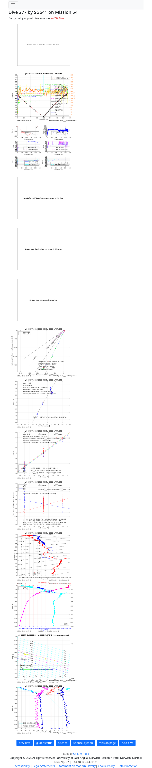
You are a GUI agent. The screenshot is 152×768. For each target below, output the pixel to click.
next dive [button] (127, 743)
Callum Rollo (81, 754)
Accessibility (22, 766)
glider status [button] (44, 743)
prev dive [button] (24, 743)
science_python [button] (83, 743)
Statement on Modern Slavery (77, 766)
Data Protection (127, 766)
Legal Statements (44, 766)
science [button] (62, 743)
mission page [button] (107, 743)
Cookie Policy (106, 766)
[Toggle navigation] (13, 4)
